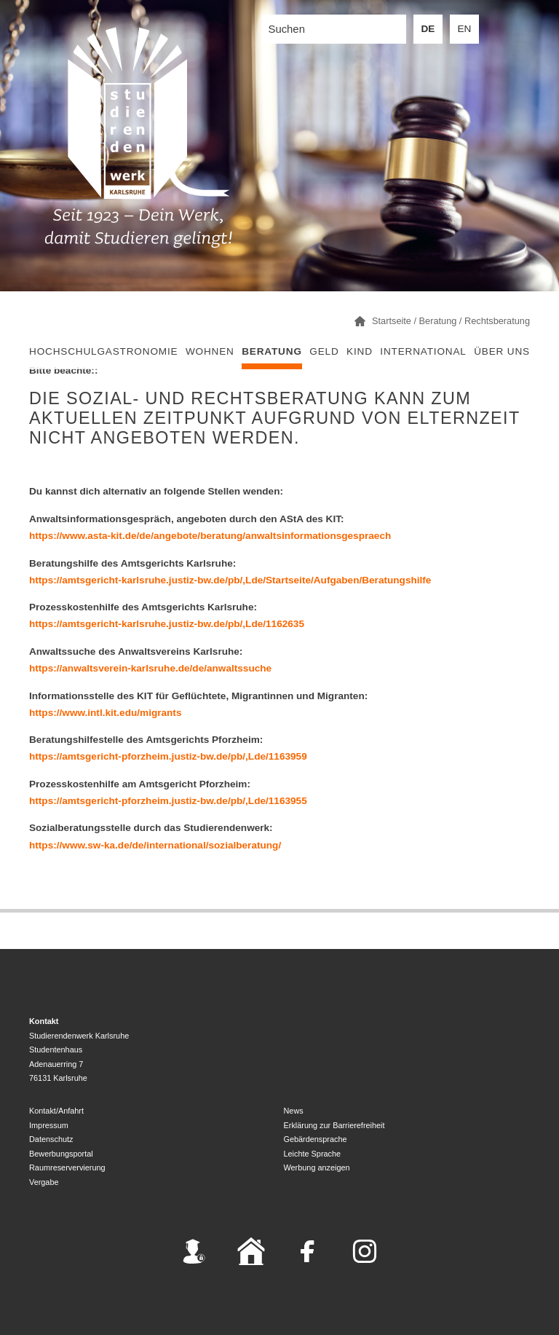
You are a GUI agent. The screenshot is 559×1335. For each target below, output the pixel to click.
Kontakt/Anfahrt (56, 1110)
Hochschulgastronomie (103, 351)
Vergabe (44, 1182)
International (423, 351)
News (294, 1110)
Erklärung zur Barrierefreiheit (334, 1125)
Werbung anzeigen (317, 1167)
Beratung (272, 351)
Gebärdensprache (315, 1139)
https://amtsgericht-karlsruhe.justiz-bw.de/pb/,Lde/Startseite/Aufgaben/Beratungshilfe (230, 580)
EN (465, 28)
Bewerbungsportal (61, 1153)
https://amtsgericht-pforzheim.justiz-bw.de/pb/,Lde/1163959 (168, 756)
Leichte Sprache (312, 1153)
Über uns (502, 351)
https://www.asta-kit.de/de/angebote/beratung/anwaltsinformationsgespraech (210, 535)
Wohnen (210, 351)
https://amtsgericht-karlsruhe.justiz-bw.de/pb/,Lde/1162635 (166, 623)
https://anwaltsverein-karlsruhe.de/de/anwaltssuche (150, 668)
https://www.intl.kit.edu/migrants (105, 712)
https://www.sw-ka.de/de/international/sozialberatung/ (155, 845)
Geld (323, 351)
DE (428, 28)
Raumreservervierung (67, 1167)
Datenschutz (51, 1139)
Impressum (48, 1125)
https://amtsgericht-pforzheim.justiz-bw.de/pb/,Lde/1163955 (168, 800)
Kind (359, 351)
